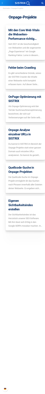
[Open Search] (42, 3)
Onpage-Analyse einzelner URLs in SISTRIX (19, 134)
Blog (22, 342)
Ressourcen (22, 326)
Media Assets (22, 357)
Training (22, 334)
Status (22, 384)
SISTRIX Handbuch (22, 369)
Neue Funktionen (22, 372)
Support (22, 364)
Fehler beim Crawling (22, 67)
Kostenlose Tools (22, 346)
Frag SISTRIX (22, 331)
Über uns (22, 281)
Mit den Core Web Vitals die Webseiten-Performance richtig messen (23, 34)
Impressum (22, 296)
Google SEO (22, 311)
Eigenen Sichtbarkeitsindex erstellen (20, 205)
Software (22, 303)
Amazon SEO (22, 315)
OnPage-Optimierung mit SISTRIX (24, 99)
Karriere (22, 285)
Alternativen (22, 353)
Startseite (6, 8)
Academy (22, 338)
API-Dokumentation (22, 376)
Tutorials (22, 349)
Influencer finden (22, 319)
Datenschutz (22, 292)
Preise (22, 308)
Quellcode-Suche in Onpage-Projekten (21, 170)
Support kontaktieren (22, 380)
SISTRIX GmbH (23, 276)
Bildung (22, 288)
